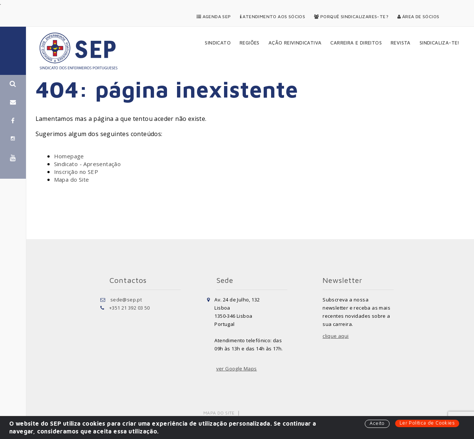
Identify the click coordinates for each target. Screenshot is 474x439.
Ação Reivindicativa (295, 43)
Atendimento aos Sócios (273, 16)
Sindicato (218, 43)
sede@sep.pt (126, 299)
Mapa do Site (71, 179)
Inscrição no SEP (76, 171)
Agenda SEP (214, 16)
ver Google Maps (236, 368)
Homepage (69, 156)
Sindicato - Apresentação (87, 164)
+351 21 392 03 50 (129, 307)
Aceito (377, 423)
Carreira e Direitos (356, 43)
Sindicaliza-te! (440, 43)
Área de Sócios (418, 16)
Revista (401, 43)
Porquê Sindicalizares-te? (351, 16)
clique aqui (335, 336)
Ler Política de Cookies (427, 423)
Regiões (250, 43)
